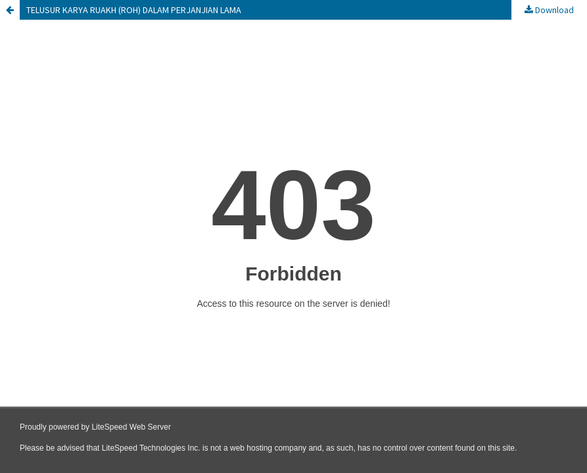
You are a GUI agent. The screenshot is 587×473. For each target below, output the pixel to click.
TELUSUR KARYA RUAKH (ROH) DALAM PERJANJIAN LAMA (133, 10)
